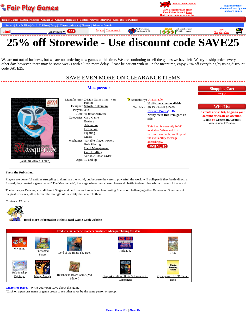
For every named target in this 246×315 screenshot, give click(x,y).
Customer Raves (89, 19)
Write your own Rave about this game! (55, 287)
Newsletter (132, 19)
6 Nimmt (19, 248)
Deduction (91, 129)
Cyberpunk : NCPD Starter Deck (173, 277)
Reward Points (158, 111)
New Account (113, 30)
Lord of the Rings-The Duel (74, 252)
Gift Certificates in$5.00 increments (184, 30)
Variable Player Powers (99, 140)
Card (34, 25)
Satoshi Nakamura (96, 106)
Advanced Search (101, 25)
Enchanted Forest (43, 252)
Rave (188, 12)
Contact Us (47, 19)
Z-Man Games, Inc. (96, 99)
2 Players (63, 25)
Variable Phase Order (97, 156)
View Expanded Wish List (222, 123)
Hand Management (96, 148)
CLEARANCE (144, 77)
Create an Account (228, 119)
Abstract (75, 25)
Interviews (105, 19)
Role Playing (92, 144)
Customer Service (29, 19)
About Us (134, 310)
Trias (173, 252)
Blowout (86, 25)
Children (44, 25)
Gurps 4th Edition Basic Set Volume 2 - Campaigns (125, 277)
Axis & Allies (22, 25)
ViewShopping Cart (221, 31)
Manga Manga (42, 276)
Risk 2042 (125, 250)
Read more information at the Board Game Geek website (54, 219)
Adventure (91, 125)
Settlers (9, 25)
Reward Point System (184, 3)
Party (53, 25)
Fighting (89, 133)
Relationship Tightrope (19, 274)
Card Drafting (93, 152)
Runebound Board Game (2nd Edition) (74, 276)
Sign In (100, 30)
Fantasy (89, 121)
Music (88, 136)
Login (207, 119)
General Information (66, 19)
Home (5, 19)
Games (14, 19)
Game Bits (118, 19)
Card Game (91, 117)
